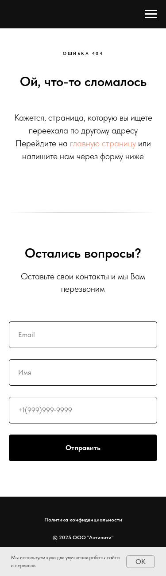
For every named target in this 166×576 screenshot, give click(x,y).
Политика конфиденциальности (83, 520)
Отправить (111, 448)
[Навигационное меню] (151, 14)
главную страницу (103, 143)
